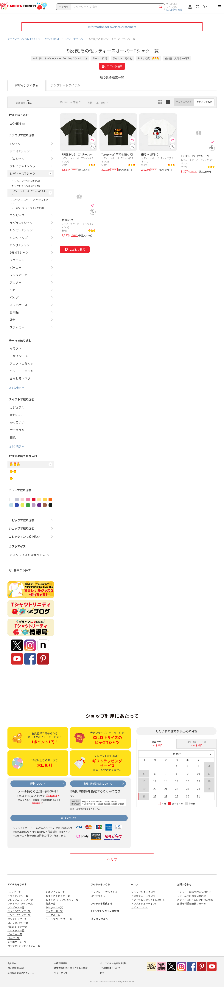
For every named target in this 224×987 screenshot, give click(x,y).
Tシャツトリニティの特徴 (105, 911)
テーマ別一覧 (53, 915)
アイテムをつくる (100, 884)
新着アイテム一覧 (55, 892)
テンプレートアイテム (65, 85)
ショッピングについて (143, 892)
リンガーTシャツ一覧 (19, 915)
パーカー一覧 (14, 934)
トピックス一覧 (54, 907)
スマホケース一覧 (17, 942)
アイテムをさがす (17, 884)
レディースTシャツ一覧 (20, 903)
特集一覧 (50, 903)
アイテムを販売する (101, 903)
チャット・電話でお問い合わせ (194, 892)
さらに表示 (15, 387)
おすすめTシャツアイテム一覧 (23, 946)
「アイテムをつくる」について (148, 899)
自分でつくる (98, 896)
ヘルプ (112, 859)
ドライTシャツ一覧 (17, 896)
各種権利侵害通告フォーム (191, 903)
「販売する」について (143, 896)
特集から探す (22, 570)
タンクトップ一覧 (17, 919)
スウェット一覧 (15, 930)
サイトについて (139, 907)
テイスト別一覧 (54, 911)
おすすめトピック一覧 (58, 896)
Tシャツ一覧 (14, 892)
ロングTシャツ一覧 (17, 922)
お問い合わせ (184, 884)
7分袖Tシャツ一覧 (17, 926)
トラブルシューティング (144, 903)
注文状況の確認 (174, 9)
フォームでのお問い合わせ (191, 896)
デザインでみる (204, 102)
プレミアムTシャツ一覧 (20, 899)
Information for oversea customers (112, 26)
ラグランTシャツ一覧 (19, 911)
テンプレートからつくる (104, 892)
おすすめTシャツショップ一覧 (62, 899)
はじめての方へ (99, 918)
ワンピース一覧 (15, 907)
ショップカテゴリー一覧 (59, 919)
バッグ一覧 (13, 938)
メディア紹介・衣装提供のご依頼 (195, 899)
